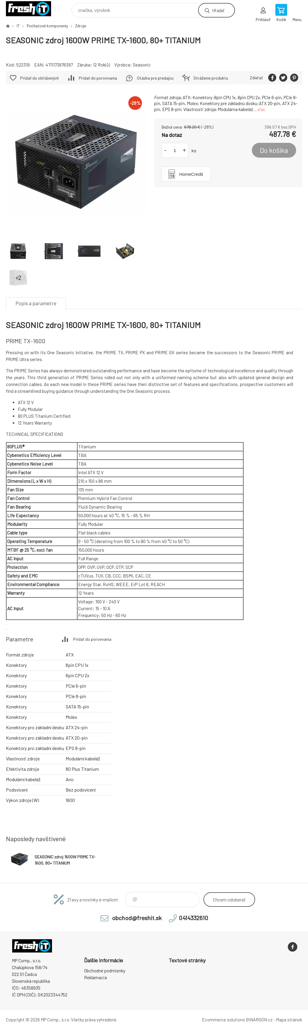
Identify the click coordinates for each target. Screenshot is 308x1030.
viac (262, 109)
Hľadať (218, 10)
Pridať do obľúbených (39, 77)
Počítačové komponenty (47, 25)
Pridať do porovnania (98, 77)
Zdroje (80, 25)
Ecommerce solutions (223, 1019)
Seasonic (142, 64)
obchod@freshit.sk (137, 917)
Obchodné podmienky (104, 970)
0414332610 (193, 917)
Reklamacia (95, 977)
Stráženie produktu (210, 77)
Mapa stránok (289, 1019)
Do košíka (274, 150)
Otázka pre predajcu (155, 77)
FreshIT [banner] (32, 9)
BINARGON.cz (259, 1019)
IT (18, 25)
